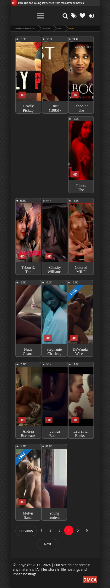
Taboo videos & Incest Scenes (24, 28)
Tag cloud (46, 28)
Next (47, 544)
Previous (26, 530)
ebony (60, 28)
